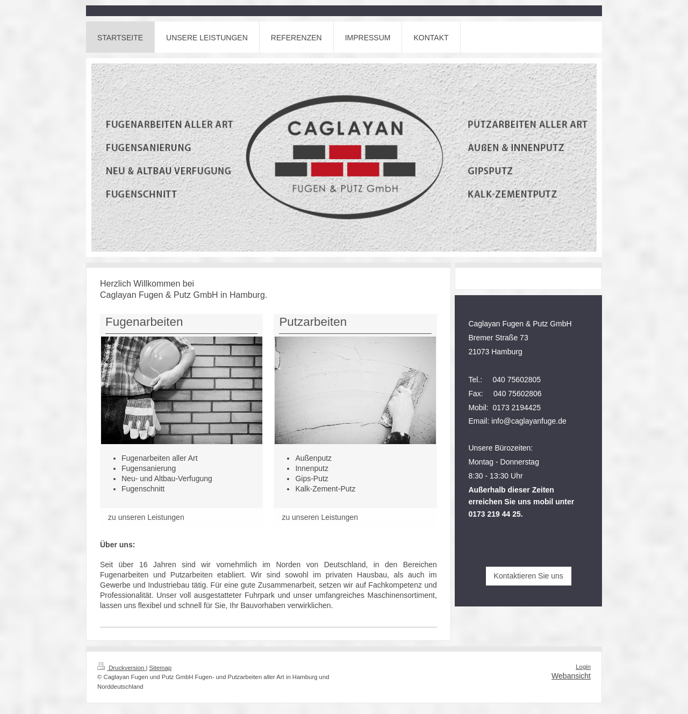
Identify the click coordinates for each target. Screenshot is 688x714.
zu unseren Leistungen (146, 517)
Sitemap (160, 668)
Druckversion (121, 668)
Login (583, 666)
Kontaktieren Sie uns (528, 576)
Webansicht (571, 676)
